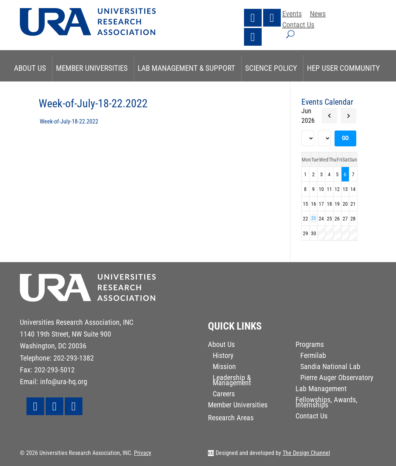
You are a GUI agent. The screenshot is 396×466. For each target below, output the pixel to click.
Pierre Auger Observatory (336, 378)
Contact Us (298, 25)
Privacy (142, 452)
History (223, 356)
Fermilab (313, 356)
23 (313, 218)
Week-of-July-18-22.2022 (69, 121)
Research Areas (231, 418)
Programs (310, 345)
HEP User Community (343, 68)
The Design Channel (306, 452)
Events (292, 14)
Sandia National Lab (330, 367)
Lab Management (321, 389)
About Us (30, 68)
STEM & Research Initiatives (197, 94)
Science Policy (271, 68)
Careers (224, 394)
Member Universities (92, 68)
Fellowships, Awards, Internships (326, 403)
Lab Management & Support (186, 68)
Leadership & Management (232, 381)
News (318, 14)
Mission (224, 367)
